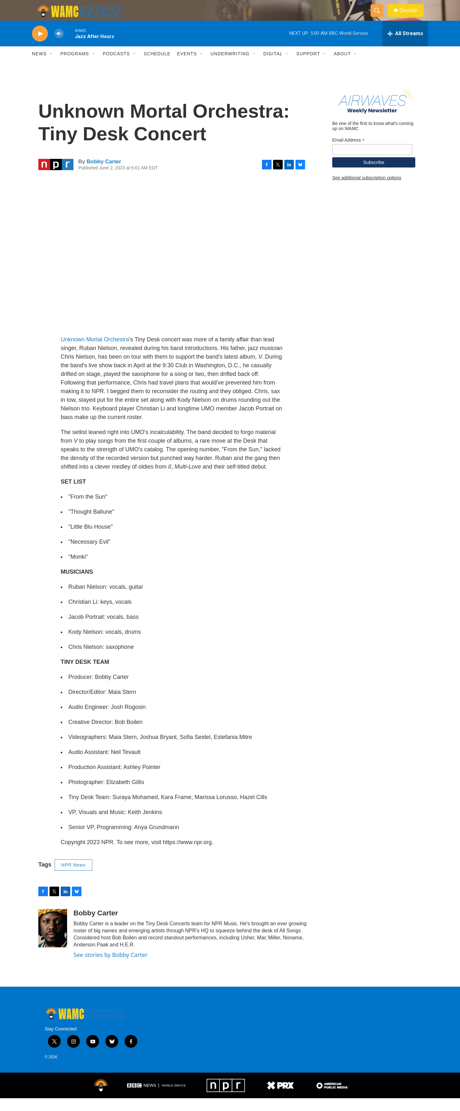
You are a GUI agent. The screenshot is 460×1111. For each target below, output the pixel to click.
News (39, 66)
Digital (272, 66)
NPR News (73, 877)
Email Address (348, 153)
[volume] (59, 46)
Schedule (157, 66)
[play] (40, 46)
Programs (74, 66)
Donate (412, 16)
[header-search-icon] (379, 17)
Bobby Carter (104, 174)
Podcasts (116, 66)
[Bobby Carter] (52, 941)
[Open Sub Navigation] (51, 66)
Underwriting (230, 66)
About (342, 66)
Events (187, 66)
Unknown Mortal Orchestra (95, 352)
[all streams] (405, 46)
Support (308, 66)
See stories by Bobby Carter (110, 967)
